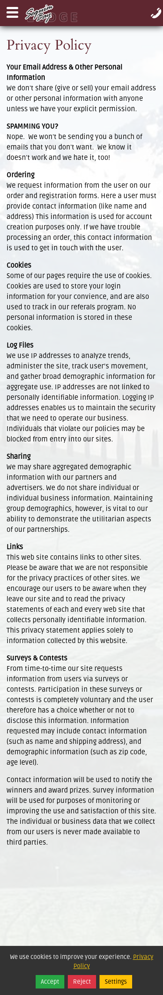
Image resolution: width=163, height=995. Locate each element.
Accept (50, 981)
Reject (82, 981)
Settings (116, 981)
